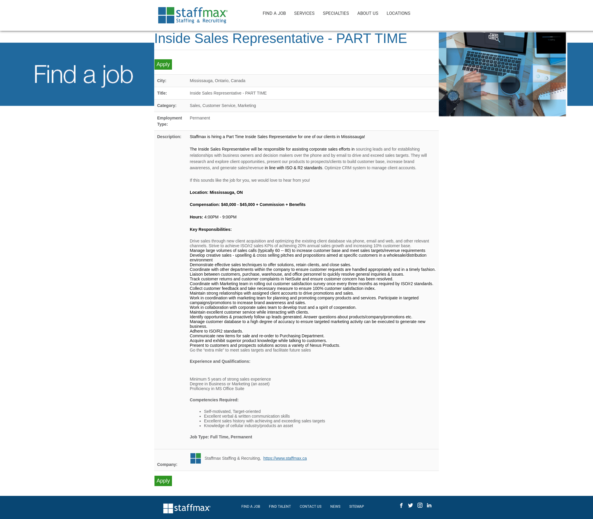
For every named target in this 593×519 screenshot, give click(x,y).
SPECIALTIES (336, 13)
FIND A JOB (274, 13)
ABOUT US (367, 13)
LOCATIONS (398, 13)
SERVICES (304, 13)
